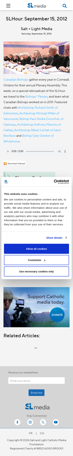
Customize (36, 260)
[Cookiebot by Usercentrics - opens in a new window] (54, 181)
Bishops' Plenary (36, 96)
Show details (54, 237)
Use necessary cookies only (36, 271)
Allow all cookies (36, 248)
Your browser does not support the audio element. (36, 151)
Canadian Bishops (15, 79)
